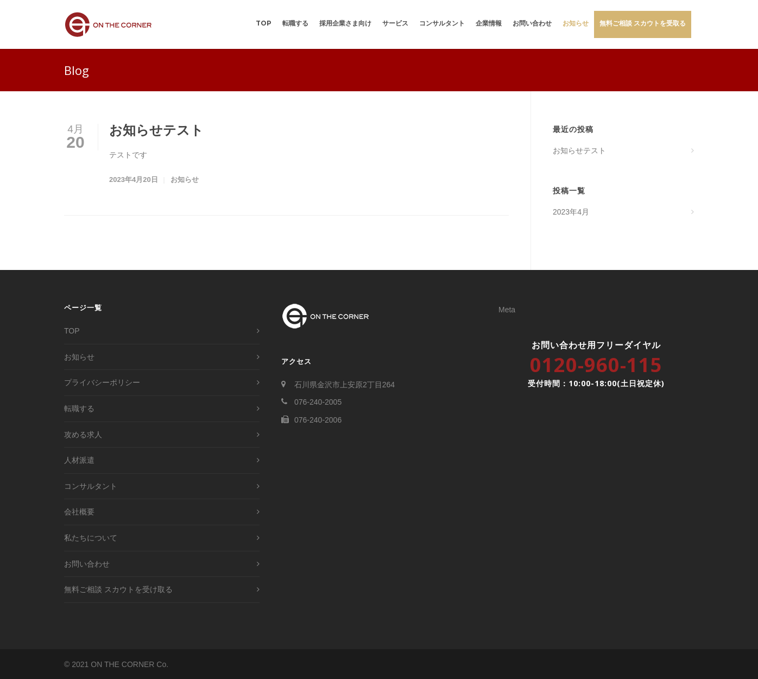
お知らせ (576, 23)
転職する (295, 23)
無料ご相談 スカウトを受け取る (118, 589)
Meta (506, 309)
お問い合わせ (532, 23)
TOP (263, 23)
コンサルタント (442, 23)
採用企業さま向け (345, 23)
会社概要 (79, 511)
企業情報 (489, 23)
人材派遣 (79, 460)
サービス (395, 23)
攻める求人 (83, 434)
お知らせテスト (156, 130)
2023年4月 (571, 212)
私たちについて (90, 537)
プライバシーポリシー (102, 382)
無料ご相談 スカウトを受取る (642, 23)
